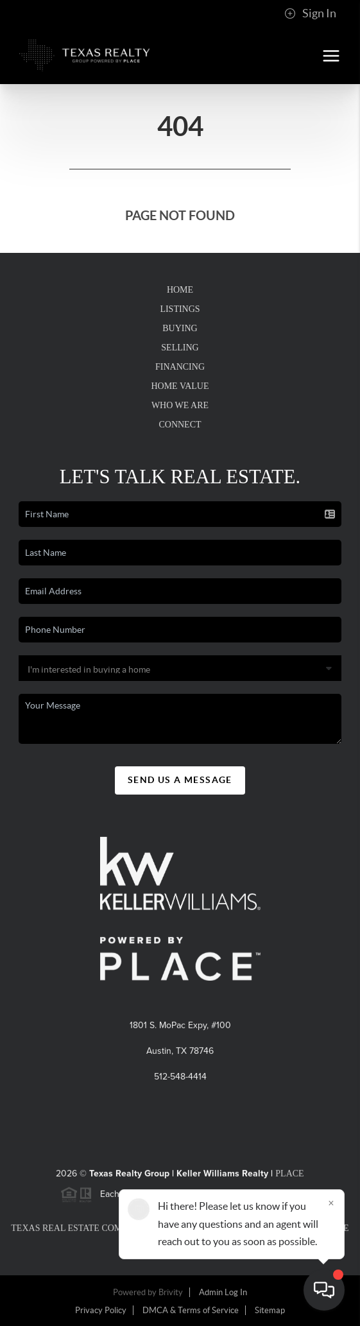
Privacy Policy (100, 1310)
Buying (179, 328)
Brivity (171, 1292)
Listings (180, 309)
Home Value (180, 386)
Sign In (310, 13)
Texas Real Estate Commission (85, 1231)
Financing (180, 367)
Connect (180, 424)
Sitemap (270, 1310)
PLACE (289, 1177)
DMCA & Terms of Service (190, 1310)
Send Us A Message (180, 780)
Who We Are (180, 405)
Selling (179, 347)
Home (180, 290)
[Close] (331, 1203)
